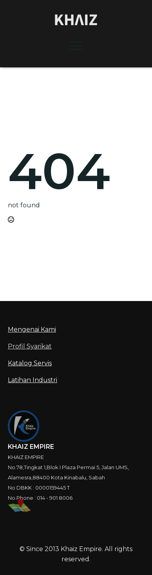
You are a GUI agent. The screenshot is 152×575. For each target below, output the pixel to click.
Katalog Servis (30, 363)
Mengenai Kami (32, 329)
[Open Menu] (76, 45)
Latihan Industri (32, 380)
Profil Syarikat (30, 346)
